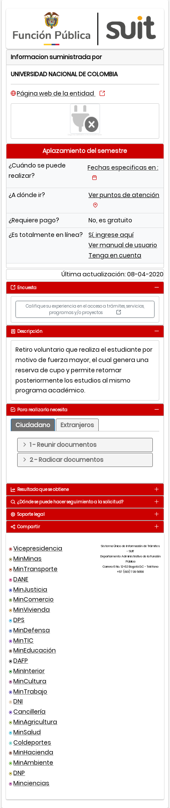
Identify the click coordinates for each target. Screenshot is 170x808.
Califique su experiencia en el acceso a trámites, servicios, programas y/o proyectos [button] (85, 309)
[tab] (156, 287)
